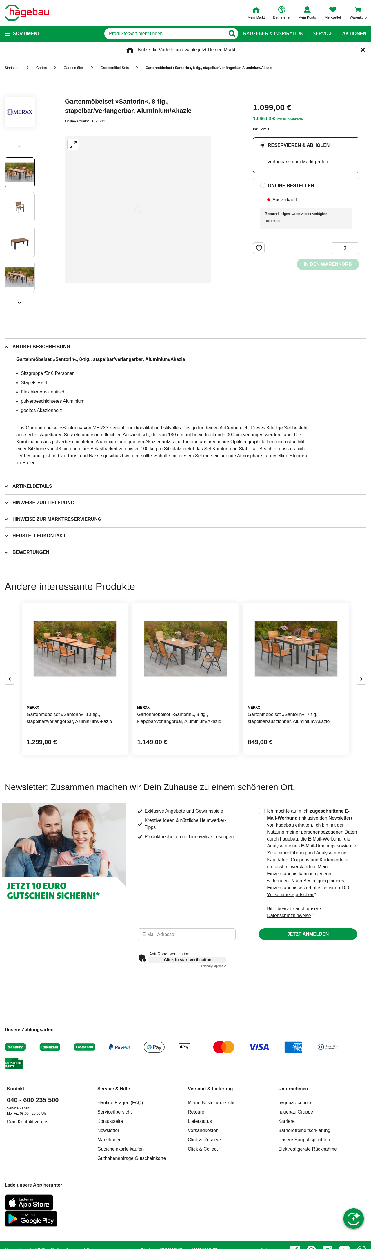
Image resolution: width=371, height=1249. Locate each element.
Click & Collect (203, 1149)
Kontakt (15, 1088)
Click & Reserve (204, 1139)
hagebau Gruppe (295, 1111)
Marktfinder (109, 1139)
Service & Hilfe (113, 1088)
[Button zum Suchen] (231, 33)
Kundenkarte (293, 119)
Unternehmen (293, 1088)
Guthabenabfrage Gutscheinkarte (131, 1158)
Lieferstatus (200, 1121)
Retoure (196, 1111)
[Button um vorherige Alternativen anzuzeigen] (9, 679)
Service (322, 33)
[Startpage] (27, 13)
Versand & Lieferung (210, 1088)
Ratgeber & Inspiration (273, 33)
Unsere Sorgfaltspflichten (304, 1139)
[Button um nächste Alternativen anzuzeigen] (361, 679)
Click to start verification (187, 959)
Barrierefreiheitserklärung (304, 1130)
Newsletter (108, 1130)
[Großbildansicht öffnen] (138, 209)
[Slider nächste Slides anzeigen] (20, 300)
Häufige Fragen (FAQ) (120, 1102)
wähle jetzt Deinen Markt (210, 49)
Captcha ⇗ (213, 966)
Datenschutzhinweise (289, 915)
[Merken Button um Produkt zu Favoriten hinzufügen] (259, 248)
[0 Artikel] (345, 248)
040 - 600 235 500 (33, 1100)
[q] (164, 33)
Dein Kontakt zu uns (27, 1121)
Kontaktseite (110, 1121)
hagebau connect (296, 1102)
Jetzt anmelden (308, 934)
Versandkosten (203, 1130)
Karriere (286, 1121)
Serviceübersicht (114, 1111)
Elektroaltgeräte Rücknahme (307, 1149)
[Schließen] (362, 49)
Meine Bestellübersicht (211, 1102)
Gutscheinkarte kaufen (120, 1149)
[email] (187, 934)
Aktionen (354, 33)
